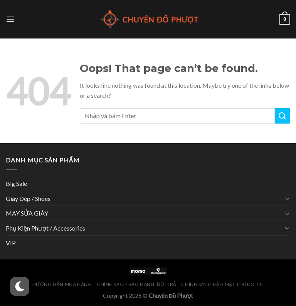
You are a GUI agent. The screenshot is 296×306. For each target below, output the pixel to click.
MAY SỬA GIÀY (27, 213)
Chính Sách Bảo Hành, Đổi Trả (137, 284)
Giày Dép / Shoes (28, 198)
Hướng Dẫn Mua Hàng (62, 284)
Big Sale (16, 183)
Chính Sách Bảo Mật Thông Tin (222, 284)
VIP (11, 242)
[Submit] (282, 115)
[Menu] (10, 19)
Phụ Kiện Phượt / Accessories (45, 228)
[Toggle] (287, 198)
